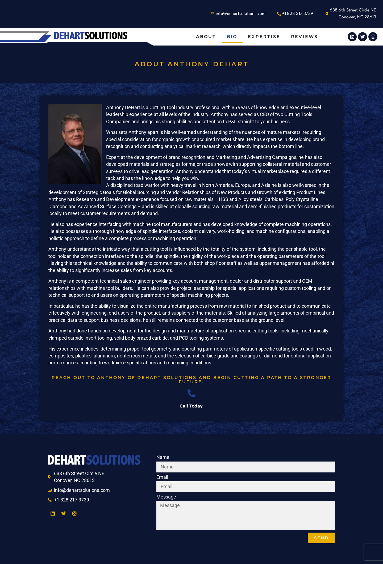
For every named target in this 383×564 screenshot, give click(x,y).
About (206, 36)
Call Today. (191, 406)
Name (162, 457)
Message (166, 497)
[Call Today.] (191, 393)
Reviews (304, 36)
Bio (232, 36)
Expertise (264, 36)
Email (162, 477)
